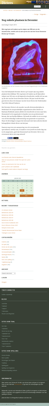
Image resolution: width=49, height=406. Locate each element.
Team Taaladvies (6, 346)
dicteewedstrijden (19, 141)
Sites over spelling (7, 259)
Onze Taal (4, 339)
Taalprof (4, 308)
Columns (4, 242)
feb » (26, 195)
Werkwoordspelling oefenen (9, 370)
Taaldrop (4, 363)
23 (22, 190)
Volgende (43, 14)
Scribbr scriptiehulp (7, 294)
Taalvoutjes (5, 311)
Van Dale (4, 326)
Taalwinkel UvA (6, 333)
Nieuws (11, 10)
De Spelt (4, 244)
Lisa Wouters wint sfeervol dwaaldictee (12, 157)
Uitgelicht (4, 264)
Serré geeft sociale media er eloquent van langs (15, 169)
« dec (8, 195)
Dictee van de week (7, 247)
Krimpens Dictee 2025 (8, 228)
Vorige (35, 14)
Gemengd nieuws (6, 254)
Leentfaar (4, 303)
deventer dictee (10, 141)
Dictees (7, 3)
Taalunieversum (6, 336)
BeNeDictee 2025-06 (7, 215)
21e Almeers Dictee (7, 210)
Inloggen (4, 282)
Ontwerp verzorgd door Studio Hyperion (8, 404)
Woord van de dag (7, 331)
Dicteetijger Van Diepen (8, 360)
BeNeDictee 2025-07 (7, 217)
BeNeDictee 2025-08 (7, 220)
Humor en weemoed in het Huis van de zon (14, 164)
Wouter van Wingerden (8, 313)
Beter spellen (5, 358)
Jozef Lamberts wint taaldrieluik (10, 166)
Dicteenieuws (17, 10)
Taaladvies (5, 328)
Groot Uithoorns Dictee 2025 (10, 225)
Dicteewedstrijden (18, 139)
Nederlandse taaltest (7, 341)
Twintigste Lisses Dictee (8, 233)
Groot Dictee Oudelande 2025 (10, 223)
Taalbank (4, 306)
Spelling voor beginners (8, 368)
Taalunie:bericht (6, 344)
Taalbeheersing (6, 262)
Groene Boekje (6, 355)
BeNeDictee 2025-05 (7, 212)
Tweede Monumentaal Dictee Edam (12, 230)
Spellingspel (5, 365)
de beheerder (18, 384)
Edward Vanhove (27, 141)
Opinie (3, 257)
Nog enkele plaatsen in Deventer (20, 20)
